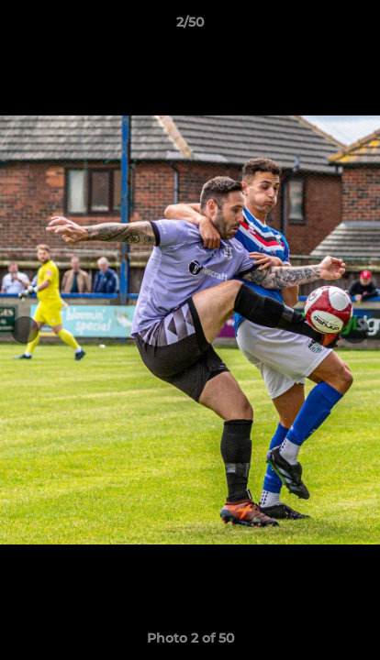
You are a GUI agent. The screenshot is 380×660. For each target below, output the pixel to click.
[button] (358, 26)
